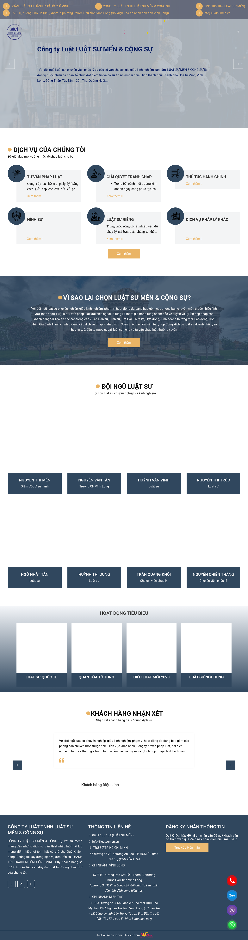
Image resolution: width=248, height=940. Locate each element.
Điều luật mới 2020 (151, 677)
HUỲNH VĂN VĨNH (154, 480)
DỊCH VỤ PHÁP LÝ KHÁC (207, 219)
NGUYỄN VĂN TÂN (94, 480)
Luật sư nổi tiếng (206, 677)
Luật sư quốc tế (41, 677)
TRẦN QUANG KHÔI (154, 574)
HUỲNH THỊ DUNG (94, 574)
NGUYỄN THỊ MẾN (34, 480)
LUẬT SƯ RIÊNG (120, 219)
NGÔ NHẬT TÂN (34, 574)
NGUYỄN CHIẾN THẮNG (213, 574)
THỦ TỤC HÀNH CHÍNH (206, 176)
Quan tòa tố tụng (96, 677)
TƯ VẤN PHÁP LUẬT (44, 176)
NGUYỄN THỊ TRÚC (213, 480)
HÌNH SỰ (34, 219)
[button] (238, 64)
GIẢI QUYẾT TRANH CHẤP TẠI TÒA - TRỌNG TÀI (129, 176)
